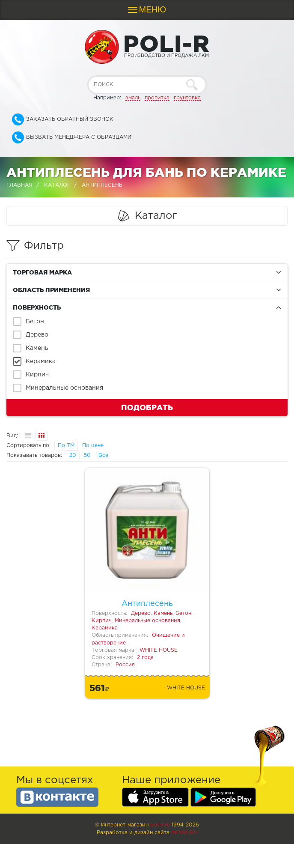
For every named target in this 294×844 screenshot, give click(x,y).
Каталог (57, 185)
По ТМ (66, 445)
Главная (19, 185)
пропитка (157, 97)
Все (103, 455)
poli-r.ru (160, 825)
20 (72, 455)
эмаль (132, 97)
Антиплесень (147, 603)
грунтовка (187, 97)
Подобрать (147, 407)
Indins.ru (184, 832)
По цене (93, 445)
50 (87, 455)
